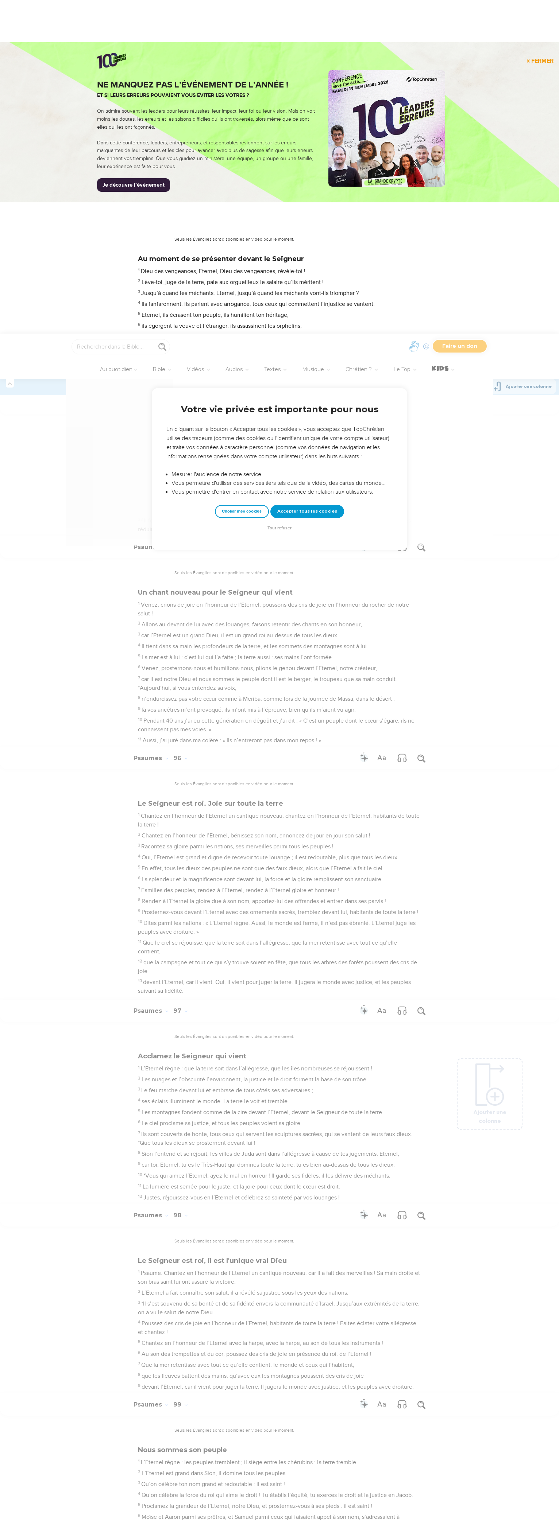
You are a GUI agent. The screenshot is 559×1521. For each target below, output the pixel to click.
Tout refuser (279, 194)
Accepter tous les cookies (307, 177)
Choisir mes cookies (242, 177)
